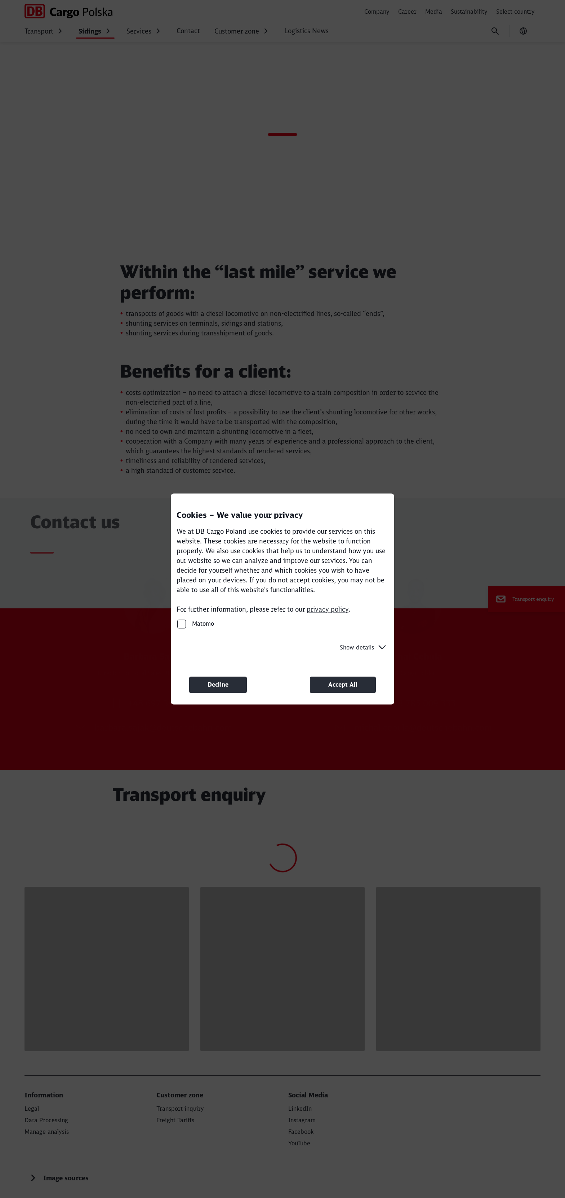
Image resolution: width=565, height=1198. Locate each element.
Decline (218, 684)
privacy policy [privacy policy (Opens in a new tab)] (327, 609)
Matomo (195, 623)
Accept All (342, 684)
